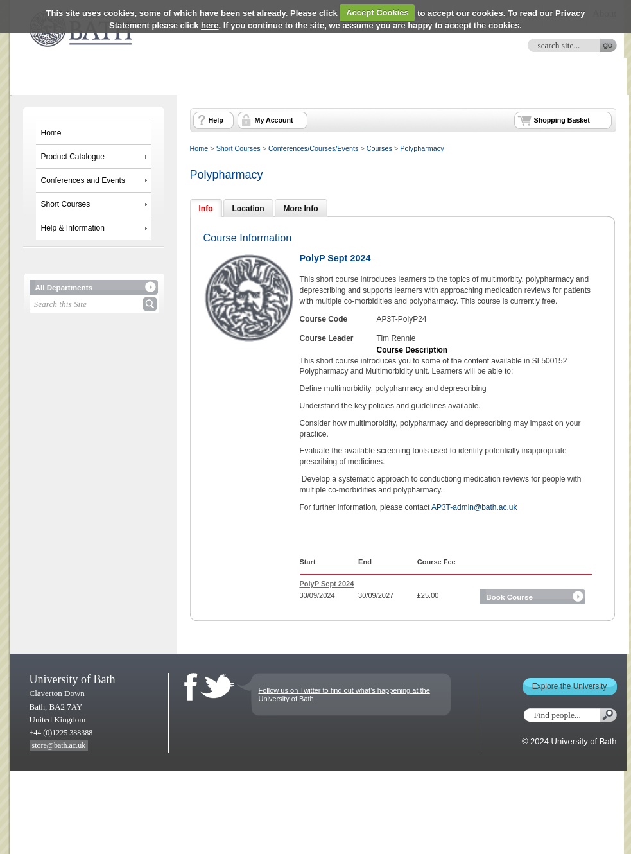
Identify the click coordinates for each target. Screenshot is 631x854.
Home (51, 132)
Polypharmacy (422, 148)
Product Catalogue (73, 156)
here (209, 25)
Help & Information (73, 227)
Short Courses (66, 204)
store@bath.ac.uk (59, 745)
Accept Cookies (377, 12)
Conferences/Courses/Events (313, 148)
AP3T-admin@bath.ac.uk (474, 507)
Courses (379, 148)
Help (216, 120)
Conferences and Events (83, 180)
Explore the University (569, 686)
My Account (274, 120)
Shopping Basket (562, 120)
